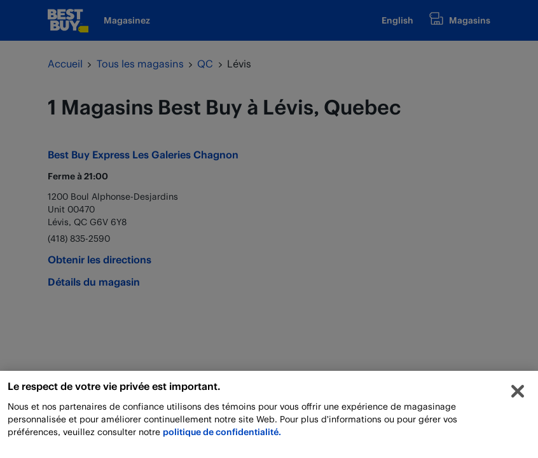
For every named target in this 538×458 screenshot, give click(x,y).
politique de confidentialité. (222, 434)
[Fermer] (518, 394)
